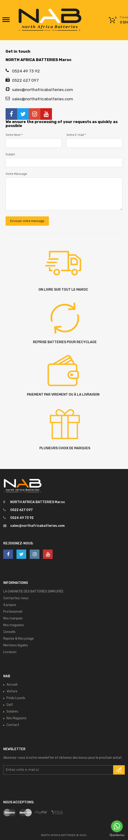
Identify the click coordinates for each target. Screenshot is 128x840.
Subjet (10, 154)
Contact (12, 725)
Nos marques (13, 618)
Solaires (12, 711)
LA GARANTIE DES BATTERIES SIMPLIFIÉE (33, 591)
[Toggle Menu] (6, 21)
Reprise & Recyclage (18, 639)
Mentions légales (15, 645)
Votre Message (16, 174)
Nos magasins (13, 625)
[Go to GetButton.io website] (116, 835)
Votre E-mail (76, 135)
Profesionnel (12, 612)
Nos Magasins (16, 718)
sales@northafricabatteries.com (37, 526)
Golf (9, 705)
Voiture (11, 691)
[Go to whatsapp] (117, 826)
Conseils (9, 632)
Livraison (9, 652)
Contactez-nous (16, 598)
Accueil (11, 685)
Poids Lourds (15, 698)
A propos (9, 605)
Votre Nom (14, 135)
